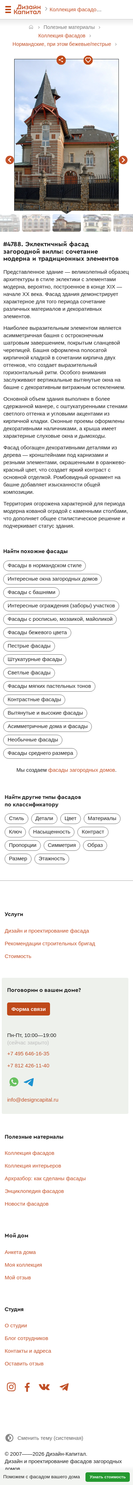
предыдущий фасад (10, 160)
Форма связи (28, 1009)
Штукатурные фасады (34, 659)
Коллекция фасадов (75, 9)
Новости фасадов (27, 1204)
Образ (95, 845)
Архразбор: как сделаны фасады (45, 1178)
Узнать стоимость (108, 1477)
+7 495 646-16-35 (28, 1053)
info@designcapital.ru (32, 1100)
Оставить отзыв (24, 1363)
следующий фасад (123, 160)
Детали (44, 818)
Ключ (15, 832)
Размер (18, 858)
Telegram (64, 1387)
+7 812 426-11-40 (28, 1065)
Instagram (12, 1387)
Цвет (71, 818)
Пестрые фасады (28, 646)
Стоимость (18, 956)
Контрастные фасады (34, 699)
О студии (16, 1325)
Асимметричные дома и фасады (47, 726)
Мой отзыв (18, 1277)
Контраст (93, 832)
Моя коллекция (23, 1265)
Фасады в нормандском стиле (44, 565)
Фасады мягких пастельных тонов (49, 686)
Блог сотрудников (26, 1338)
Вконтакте (45, 1387)
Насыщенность (51, 832)
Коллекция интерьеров (33, 1166)
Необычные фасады (32, 739)
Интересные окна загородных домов (52, 579)
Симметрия (62, 845)
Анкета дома (20, 1252)
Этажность (52, 858)
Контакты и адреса (28, 1351)
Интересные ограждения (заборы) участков (61, 605)
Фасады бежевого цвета (37, 632)
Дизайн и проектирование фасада (47, 931)
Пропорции (23, 845)
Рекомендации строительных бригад (50, 943)
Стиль (16, 818)
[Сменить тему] (44, 1438)
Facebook (27, 1387)
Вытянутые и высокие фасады (45, 713)
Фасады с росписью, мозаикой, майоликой (59, 619)
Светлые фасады (28, 672)
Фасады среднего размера (40, 753)
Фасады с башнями (31, 592)
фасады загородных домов (81, 770)
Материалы (102, 818)
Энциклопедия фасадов (34, 1191)
